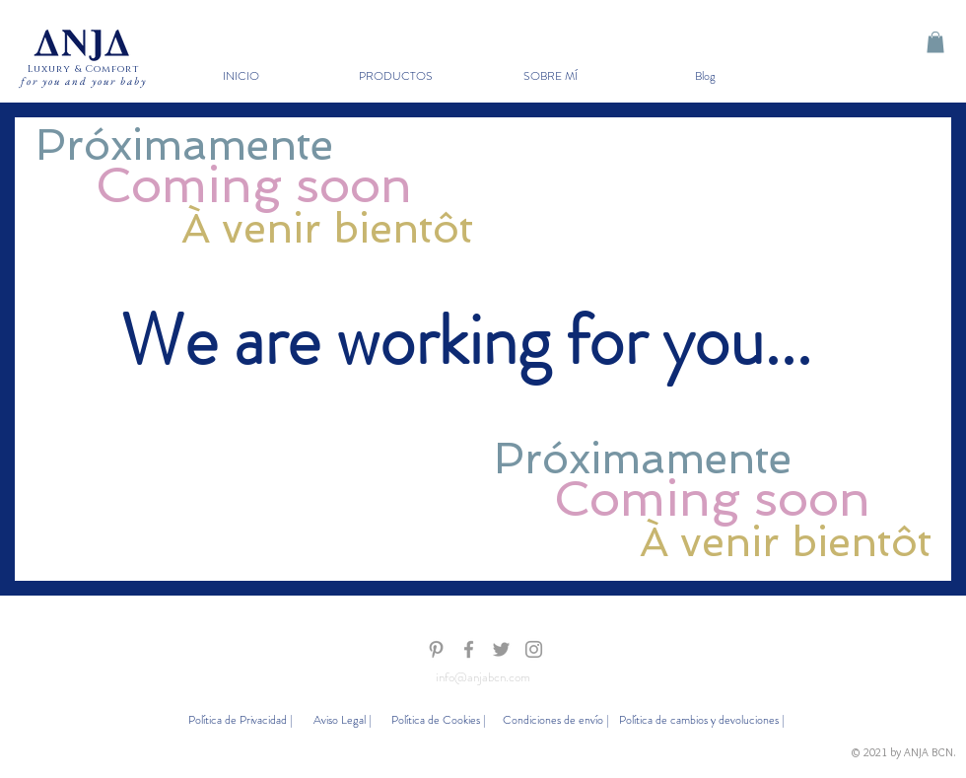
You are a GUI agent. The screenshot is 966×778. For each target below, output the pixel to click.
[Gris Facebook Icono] (468, 649)
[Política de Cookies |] (438, 720)
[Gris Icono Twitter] (501, 649)
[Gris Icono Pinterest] (436, 649)
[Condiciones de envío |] (555, 720)
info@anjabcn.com (483, 677)
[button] (395, 76)
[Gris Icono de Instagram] (533, 649)
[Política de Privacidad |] (239, 720)
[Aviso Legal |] (341, 720)
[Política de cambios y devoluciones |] (701, 720)
